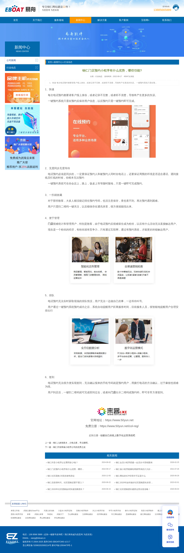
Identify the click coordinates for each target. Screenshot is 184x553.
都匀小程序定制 (131, 511)
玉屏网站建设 (87, 514)
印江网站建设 (116, 514)
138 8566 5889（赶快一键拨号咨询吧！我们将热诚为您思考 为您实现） (61, 534)
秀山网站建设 (45, 518)
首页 (15, 20)
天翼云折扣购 (49, 511)
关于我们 (37, 20)
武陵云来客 (39, 514)
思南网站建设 (131, 514)
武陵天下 (60, 514)
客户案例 (123, 20)
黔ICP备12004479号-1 (62, 545)
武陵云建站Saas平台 (32, 511)
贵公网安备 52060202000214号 (37, 545)
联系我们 (167, 20)
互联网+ (145, 20)
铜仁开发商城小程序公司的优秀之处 (69, 447)
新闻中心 (80, 20)
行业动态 (68, 62)
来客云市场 (15, 511)
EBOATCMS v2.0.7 (61, 542)
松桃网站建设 (16, 518)
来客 (28, 514)
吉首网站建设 (30, 518)
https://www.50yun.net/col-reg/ (119, 426)
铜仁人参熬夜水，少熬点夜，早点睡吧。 (71, 443)
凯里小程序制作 (147, 511)
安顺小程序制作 (82, 511)
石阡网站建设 (102, 514)
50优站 (50, 514)
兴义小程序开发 (98, 511)
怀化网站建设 (59, 518)
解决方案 (102, 20)
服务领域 (59, 20)
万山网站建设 (73, 514)
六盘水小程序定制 (65, 511)
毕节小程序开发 (115, 511)
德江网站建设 (145, 514)
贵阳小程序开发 (17, 514)
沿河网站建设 (160, 514)
